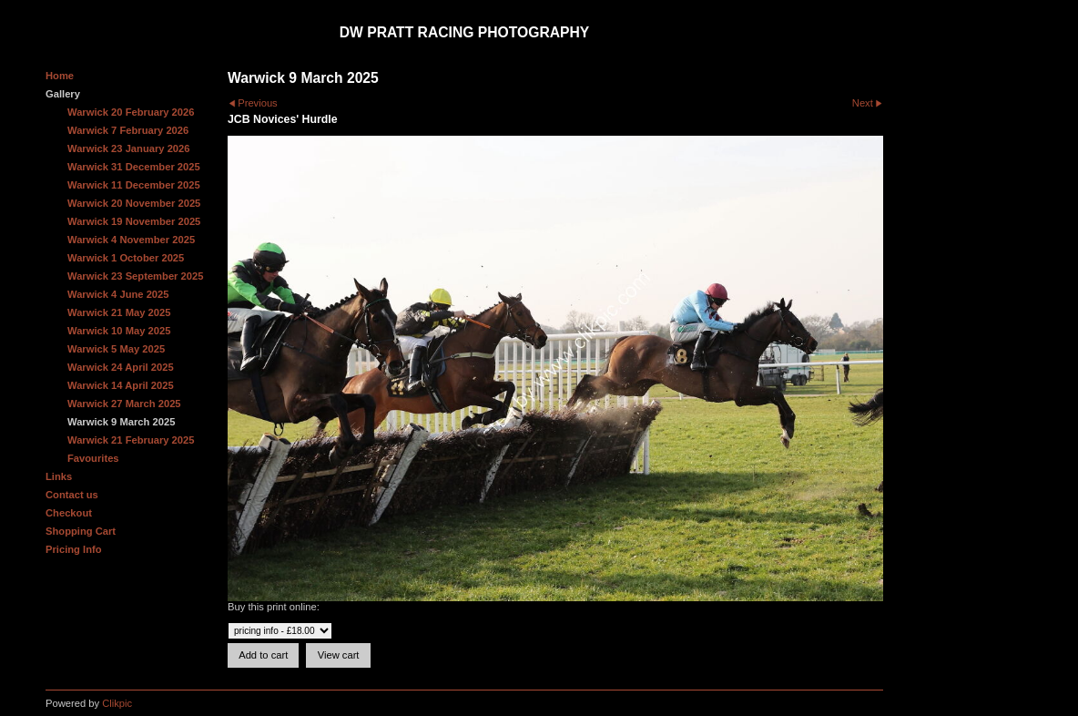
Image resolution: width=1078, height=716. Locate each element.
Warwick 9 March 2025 (121, 421)
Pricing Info (74, 549)
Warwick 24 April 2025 (120, 367)
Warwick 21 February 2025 (131, 440)
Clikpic (117, 703)
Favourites (93, 458)
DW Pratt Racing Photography (465, 32)
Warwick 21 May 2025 (118, 312)
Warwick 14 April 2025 (120, 385)
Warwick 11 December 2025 (133, 184)
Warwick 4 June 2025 (118, 294)
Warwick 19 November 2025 (133, 221)
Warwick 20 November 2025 (133, 203)
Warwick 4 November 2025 (131, 239)
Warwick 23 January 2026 (128, 148)
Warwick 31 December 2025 (133, 166)
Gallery (63, 93)
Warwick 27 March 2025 (124, 403)
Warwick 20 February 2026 (131, 112)
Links (59, 476)
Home (60, 75)
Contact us (72, 494)
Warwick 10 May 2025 (118, 330)
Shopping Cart (81, 531)
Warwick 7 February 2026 (127, 130)
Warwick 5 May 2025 (116, 348)
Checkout (69, 512)
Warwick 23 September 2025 (135, 276)
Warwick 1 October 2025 (125, 257)
